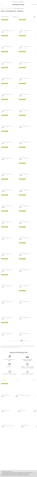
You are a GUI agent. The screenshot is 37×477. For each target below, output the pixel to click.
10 (24, 340)
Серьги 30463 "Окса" (25, 425)
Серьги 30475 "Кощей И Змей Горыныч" (23, 395)
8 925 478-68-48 (14, 1)
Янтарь (18, 380)
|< (9, 340)
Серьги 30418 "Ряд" (21, 410)
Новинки (3, 380)
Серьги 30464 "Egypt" (6, 410)
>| (27, 340)
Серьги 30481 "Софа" (6, 395)
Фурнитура (33, 380)
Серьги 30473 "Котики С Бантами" (8, 425)
